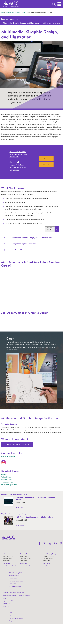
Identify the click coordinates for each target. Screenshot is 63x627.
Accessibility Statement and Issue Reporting (13, 592)
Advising (4, 474)
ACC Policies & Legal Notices (16, 573)
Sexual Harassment (14, 575)
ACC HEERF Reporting (15, 586)
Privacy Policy (12, 583)
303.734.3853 (46, 563)
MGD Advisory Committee (51, 23)
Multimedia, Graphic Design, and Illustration (21, 23)
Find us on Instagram (8, 456)
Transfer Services (7, 482)
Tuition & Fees (6, 477)
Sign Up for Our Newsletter (17, 444)
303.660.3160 (23, 563)
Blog (10, 621)
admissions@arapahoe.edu (18, 154)
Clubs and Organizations (9, 485)
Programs (23, 12)
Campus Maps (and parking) (16, 618)
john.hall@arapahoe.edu (17, 167)
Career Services (6, 479)
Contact (46, 165)
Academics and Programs (12, 12)
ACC (2, 12)
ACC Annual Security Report (16, 581)
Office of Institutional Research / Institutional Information (16, 595)
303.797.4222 (13, 157)
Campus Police (6, 603)
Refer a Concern (13, 578)
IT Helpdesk (6, 606)
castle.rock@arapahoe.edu (26, 566)
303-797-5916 (14, 170)
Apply (46, 158)
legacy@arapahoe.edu (48, 566)
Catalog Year (49, 227)
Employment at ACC (8, 601)
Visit (10, 615)
